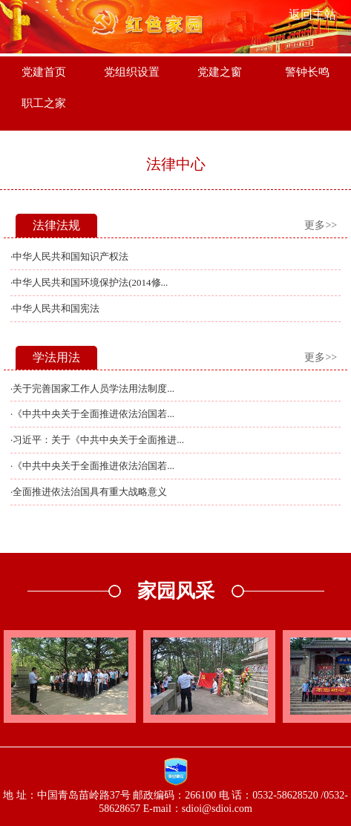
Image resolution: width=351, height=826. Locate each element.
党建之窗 (219, 72)
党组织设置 (132, 72)
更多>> (320, 225)
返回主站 (312, 14)
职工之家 (44, 103)
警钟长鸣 (307, 72)
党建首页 (44, 72)
